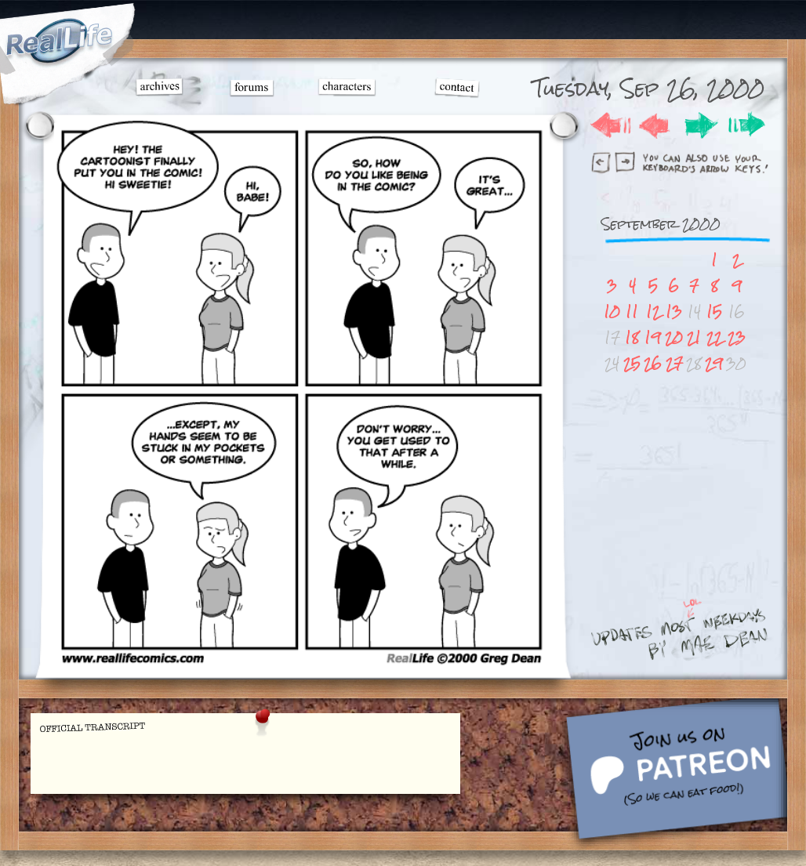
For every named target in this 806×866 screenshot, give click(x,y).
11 (632, 311)
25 (632, 363)
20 (674, 337)
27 (674, 363)
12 (653, 311)
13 (674, 311)
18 (632, 337)
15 (714, 311)
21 (694, 337)
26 (653, 363)
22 (714, 337)
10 (612, 311)
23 (737, 337)
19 (652, 337)
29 (714, 363)
